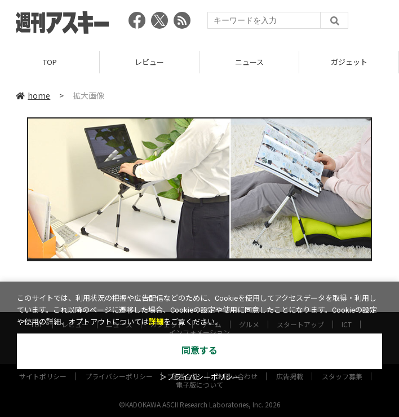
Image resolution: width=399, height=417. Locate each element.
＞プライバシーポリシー (199, 377)
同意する (199, 350)
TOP (50, 61)
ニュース (249, 61)
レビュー (149, 61)
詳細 (156, 322)
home (33, 95)
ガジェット (349, 61)
